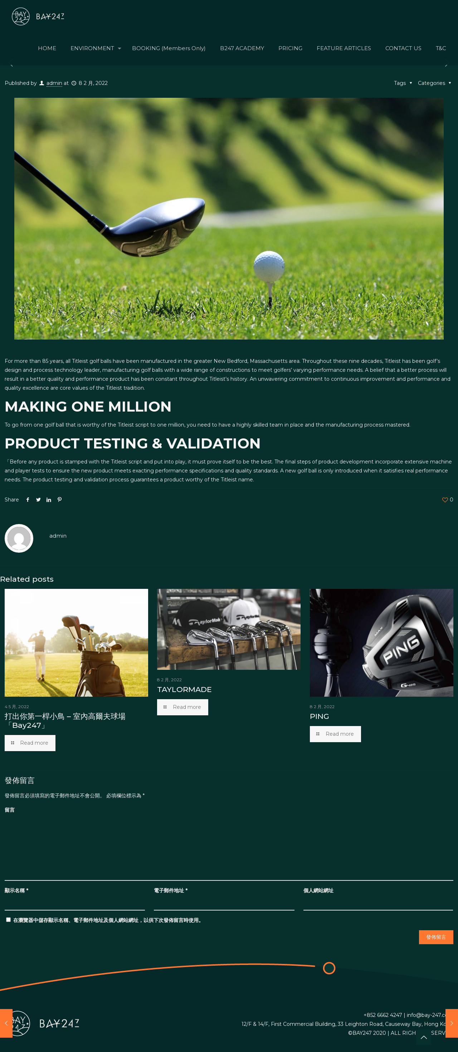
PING (319, 716)
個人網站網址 (318, 890)
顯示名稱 (16, 890)
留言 (10, 810)
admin (54, 83)
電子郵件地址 (170, 890)
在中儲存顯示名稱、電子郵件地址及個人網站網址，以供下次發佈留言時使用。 (108, 920)
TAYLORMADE (184, 689)
